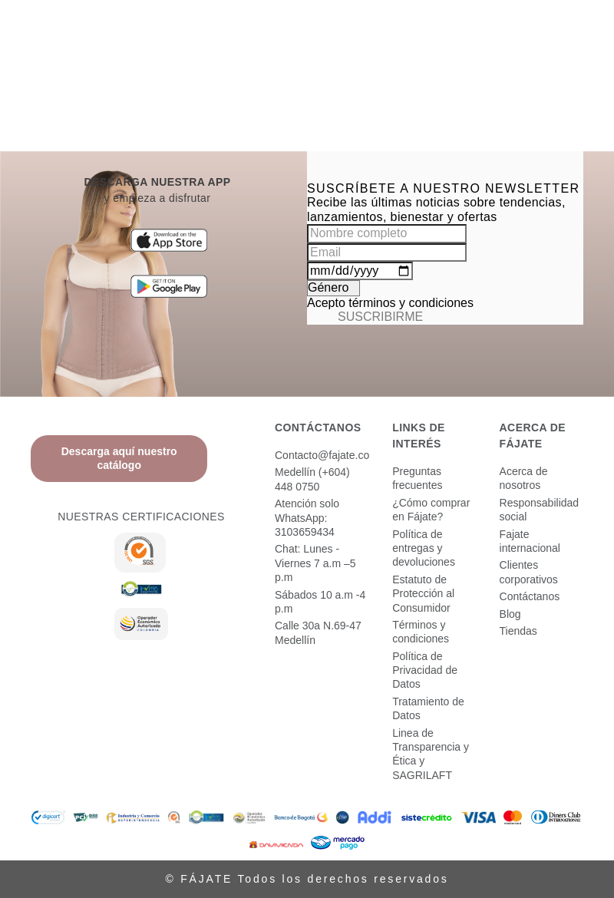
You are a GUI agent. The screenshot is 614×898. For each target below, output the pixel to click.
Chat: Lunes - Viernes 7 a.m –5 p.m (315, 563)
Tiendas (518, 631)
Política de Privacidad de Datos (424, 670)
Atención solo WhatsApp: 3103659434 (307, 517)
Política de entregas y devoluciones (423, 548)
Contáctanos (530, 596)
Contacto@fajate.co (322, 455)
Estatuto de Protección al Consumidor (423, 593)
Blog (510, 614)
